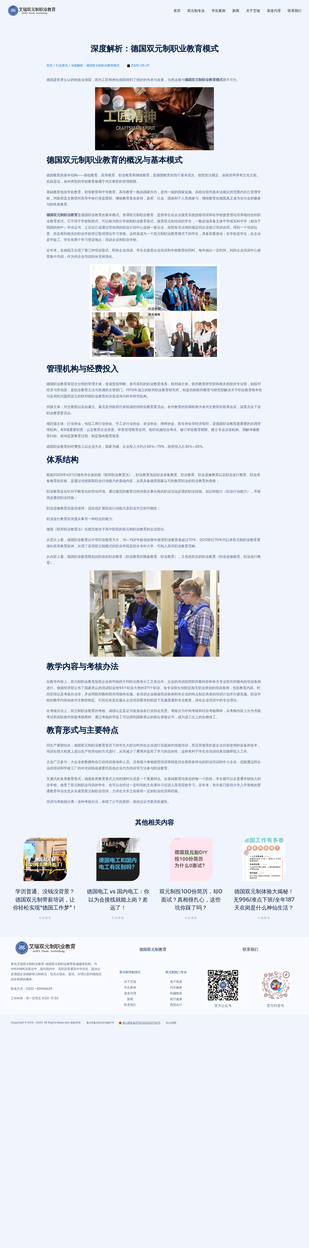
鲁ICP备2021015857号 (100, 1022)
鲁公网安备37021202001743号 (140, 1022)
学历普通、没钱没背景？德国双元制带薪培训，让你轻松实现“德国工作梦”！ (45, 899)
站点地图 (171, 1022)
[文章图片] (45, 859)
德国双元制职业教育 (82, 160)
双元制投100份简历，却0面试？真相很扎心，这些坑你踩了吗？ (190, 899)
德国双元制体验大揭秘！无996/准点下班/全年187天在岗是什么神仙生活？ (263, 899)
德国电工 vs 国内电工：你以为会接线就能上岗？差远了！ (118, 899)
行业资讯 (45, 917)
